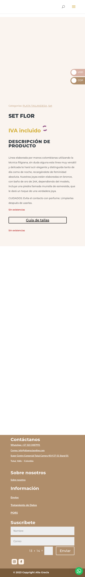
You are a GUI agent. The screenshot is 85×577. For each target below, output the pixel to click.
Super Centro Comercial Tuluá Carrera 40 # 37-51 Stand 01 (40, 455)
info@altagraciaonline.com (31, 450)
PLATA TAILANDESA (35, 105)
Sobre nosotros (18, 479)
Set (50, 105)
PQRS (14, 512)
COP (77, 80)
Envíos (15, 497)
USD (77, 72)
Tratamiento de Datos (24, 505)
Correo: (14, 450)
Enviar (65, 551)
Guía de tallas (37, 220)
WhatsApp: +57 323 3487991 (25, 445)
